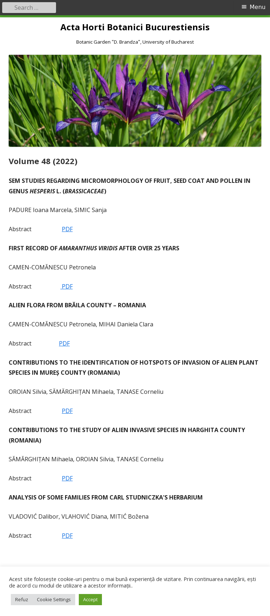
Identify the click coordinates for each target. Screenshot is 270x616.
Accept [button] (90, 599)
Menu (258, 7)
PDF (67, 229)
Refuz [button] (21, 599)
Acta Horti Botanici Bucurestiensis (135, 27)
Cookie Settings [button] (54, 599)
